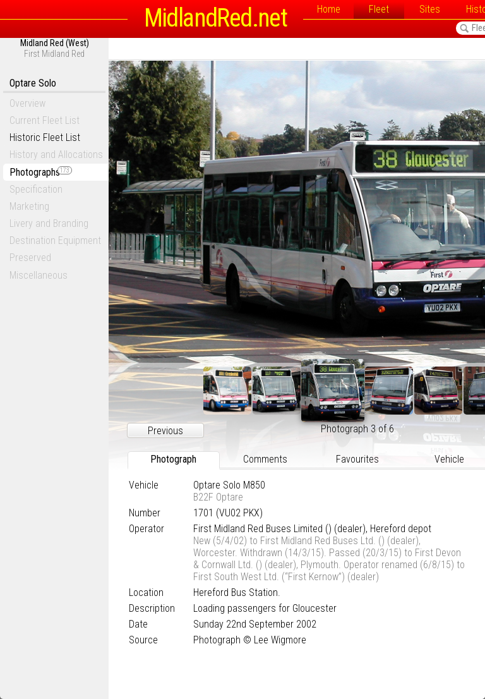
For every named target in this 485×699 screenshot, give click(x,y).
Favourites (357, 459)
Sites (429, 9)
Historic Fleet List (44, 137)
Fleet (379, 9)
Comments (265, 459)
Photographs (40, 172)
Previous (165, 431)
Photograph (173, 459)
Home (328, 9)
